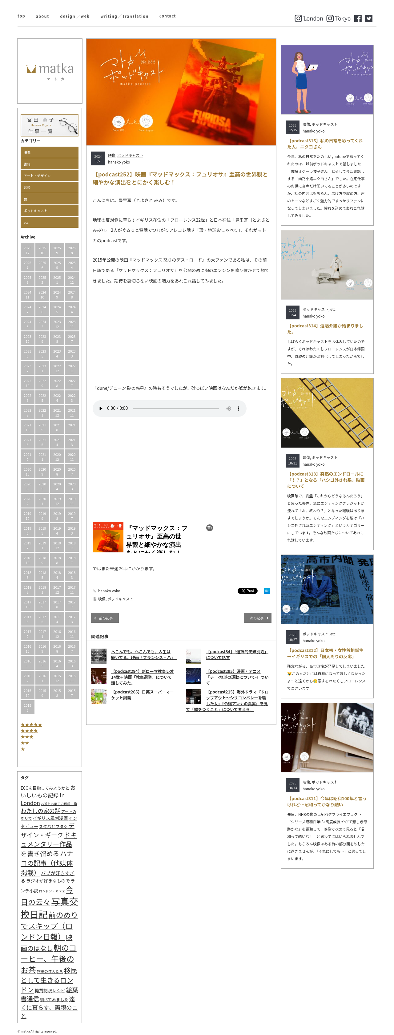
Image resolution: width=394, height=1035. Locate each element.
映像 (27, 152)
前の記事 (106, 617)
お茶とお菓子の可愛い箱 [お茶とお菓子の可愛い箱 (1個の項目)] (59, 803)
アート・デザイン (37, 175)
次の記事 (256, 617)
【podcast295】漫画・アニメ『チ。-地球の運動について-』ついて (237, 677)
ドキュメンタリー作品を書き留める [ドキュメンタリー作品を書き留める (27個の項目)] (49, 844)
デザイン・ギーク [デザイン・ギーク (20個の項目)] (47, 830)
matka (25, 1031)
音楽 (27, 187)
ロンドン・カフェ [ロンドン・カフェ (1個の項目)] (52, 891)
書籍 (27, 163)
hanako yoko (119, 161)
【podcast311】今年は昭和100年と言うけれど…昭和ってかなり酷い (327, 801)
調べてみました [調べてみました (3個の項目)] (54, 999)
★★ (25, 743)
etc (26, 222)
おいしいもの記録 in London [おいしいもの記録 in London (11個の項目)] (48, 795)
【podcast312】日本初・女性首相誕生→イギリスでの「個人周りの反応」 (325, 653)
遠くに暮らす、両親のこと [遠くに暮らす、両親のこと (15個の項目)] (49, 1007)
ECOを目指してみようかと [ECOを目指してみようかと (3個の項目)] (45, 788)
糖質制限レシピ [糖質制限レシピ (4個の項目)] (49, 990)
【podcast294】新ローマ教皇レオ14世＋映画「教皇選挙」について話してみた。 (142, 677)
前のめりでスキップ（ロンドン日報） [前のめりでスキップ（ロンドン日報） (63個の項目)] (49, 925)
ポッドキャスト (35, 210)
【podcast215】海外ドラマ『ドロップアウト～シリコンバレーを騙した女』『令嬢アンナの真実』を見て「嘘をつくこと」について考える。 (227, 700)
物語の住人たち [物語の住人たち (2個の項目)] (50, 971)
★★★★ (29, 730)
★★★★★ (31, 724)
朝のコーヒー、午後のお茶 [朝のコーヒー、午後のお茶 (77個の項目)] (49, 958)
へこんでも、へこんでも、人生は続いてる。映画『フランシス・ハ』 (144, 654)
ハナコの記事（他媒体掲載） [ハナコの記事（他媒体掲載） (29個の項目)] (47, 862)
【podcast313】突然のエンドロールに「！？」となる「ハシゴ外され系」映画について (326, 480)
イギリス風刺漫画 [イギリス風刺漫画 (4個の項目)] (50, 818)
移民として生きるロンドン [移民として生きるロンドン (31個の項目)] (49, 979)
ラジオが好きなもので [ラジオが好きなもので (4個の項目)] (48, 880)
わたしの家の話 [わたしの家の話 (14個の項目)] (41, 811)
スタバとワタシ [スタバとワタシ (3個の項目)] (53, 826)
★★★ (27, 736)
